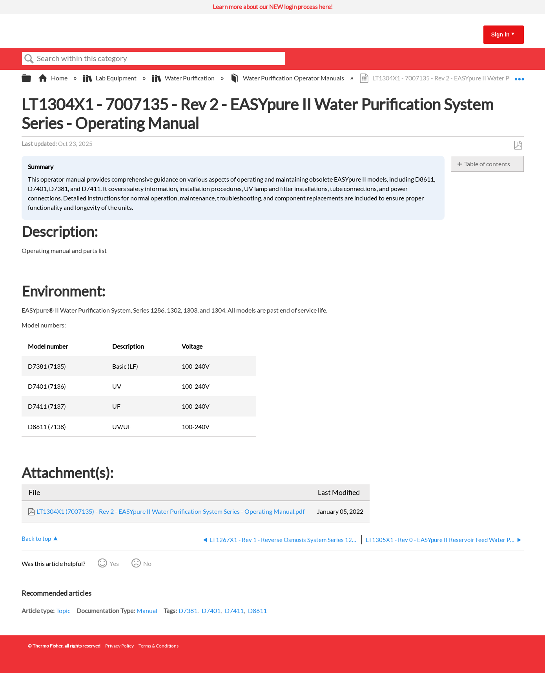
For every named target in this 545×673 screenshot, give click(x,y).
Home (53, 78)
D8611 (257, 610)
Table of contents (487, 163)
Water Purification (184, 78)
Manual (147, 610)
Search (29, 58)
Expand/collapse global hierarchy (31, 78)
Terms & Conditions (159, 646)
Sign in (500, 34)
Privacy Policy (119, 646)
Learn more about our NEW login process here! (273, 6)
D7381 (188, 610)
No (147, 563)
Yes (114, 563)
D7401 (211, 610)
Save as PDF (518, 145)
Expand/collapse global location (519, 76)
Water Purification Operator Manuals (287, 78)
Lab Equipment (110, 78)
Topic (63, 610)
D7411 (234, 610)
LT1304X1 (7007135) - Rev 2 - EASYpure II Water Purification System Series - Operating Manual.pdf (170, 511)
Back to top (36, 538)
